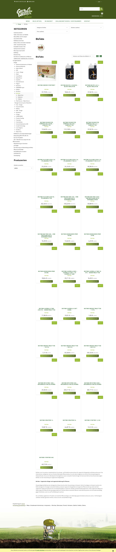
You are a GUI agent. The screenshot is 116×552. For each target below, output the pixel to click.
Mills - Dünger (19, 110)
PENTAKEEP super (20, 87)
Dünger (15, 62)
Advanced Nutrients (20, 66)
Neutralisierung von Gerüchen (20, 143)
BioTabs (18, 93)
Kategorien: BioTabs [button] (41, 27)
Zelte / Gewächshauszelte (20, 44)
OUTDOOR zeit (17, 153)
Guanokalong (19, 122)
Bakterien (20, 97)
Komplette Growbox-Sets (19, 46)
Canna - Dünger (19, 72)
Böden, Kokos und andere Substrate (22, 42)
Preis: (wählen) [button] (40, 31)
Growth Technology (20, 126)
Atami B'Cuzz (19, 78)
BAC (17, 70)
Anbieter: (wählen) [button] (75, 27)
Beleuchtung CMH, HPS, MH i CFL (21, 135)
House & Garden (20, 106)
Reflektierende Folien (19, 40)
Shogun (18, 114)
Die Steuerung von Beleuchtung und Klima (23, 147)
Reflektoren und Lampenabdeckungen (22, 133)
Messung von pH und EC (19, 50)
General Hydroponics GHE (22, 124)
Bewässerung (17, 54)
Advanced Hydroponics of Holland (24, 64)
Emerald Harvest (20, 82)
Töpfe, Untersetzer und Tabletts (21, 34)
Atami (17, 74)
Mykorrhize (20, 95)
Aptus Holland (19, 68)
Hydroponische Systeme (19, 48)
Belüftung (16, 52)
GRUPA (23, 504)
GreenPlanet (19, 76)
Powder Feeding (20, 118)
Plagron (18, 83)
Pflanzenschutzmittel (18, 149)
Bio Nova (18, 91)
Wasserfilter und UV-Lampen (20, 36)
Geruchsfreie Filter (18, 38)
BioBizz (18, 89)
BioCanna (18, 85)
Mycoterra (18, 112)
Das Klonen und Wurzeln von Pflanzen (22, 56)
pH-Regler (16, 145)
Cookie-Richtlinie (40, 550)
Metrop (18, 108)
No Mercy (18, 129)
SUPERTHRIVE (19, 116)
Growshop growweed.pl (19, 505)
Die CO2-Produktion (18, 137)
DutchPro (18, 80)
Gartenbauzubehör (18, 32)
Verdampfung (17, 155)
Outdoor (20, 99)
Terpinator (18, 120)
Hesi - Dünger (19, 105)
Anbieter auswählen (18, 165)
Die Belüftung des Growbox (20, 151)
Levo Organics (19, 128)
